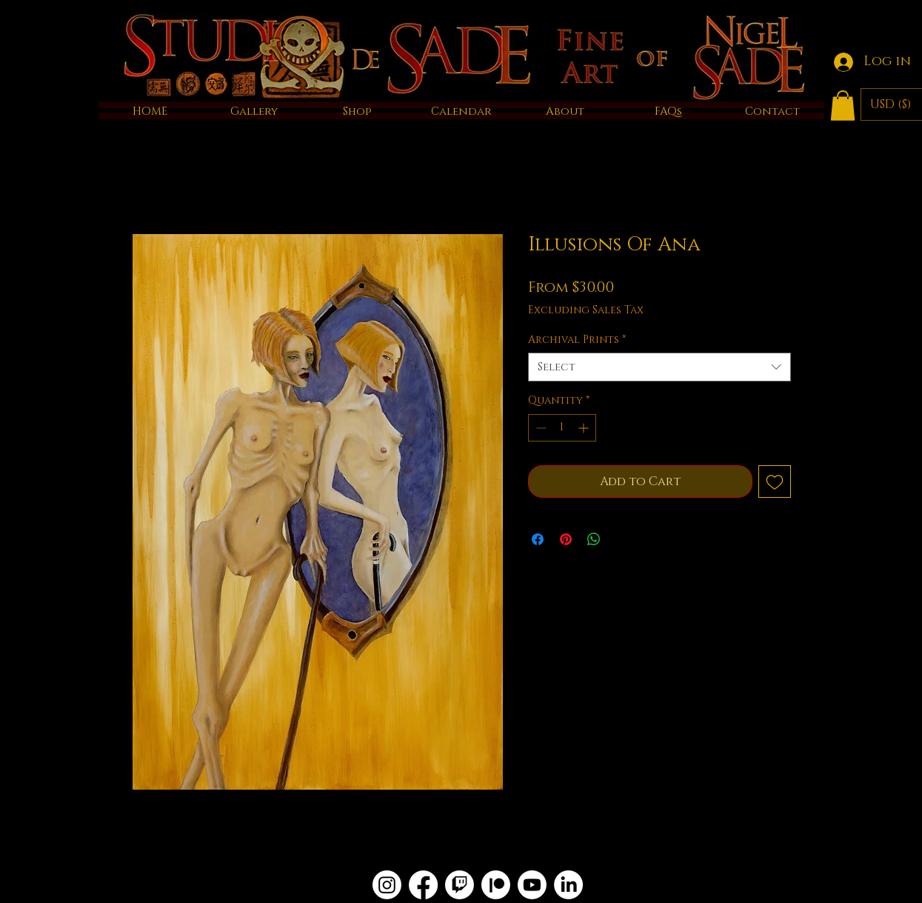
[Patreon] (495, 884)
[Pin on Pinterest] (566, 539)
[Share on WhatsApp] (594, 539)
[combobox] (659, 367)
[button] (842, 105)
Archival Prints (577, 340)
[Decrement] (539, 428)
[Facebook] (423, 884)
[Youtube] (532, 884)
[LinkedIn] (568, 884)
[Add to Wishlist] (774, 481)
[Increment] (584, 428)
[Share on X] (622, 539)
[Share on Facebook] (538, 539)
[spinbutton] (562, 428)
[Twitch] (459, 884)
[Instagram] (387, 884)
